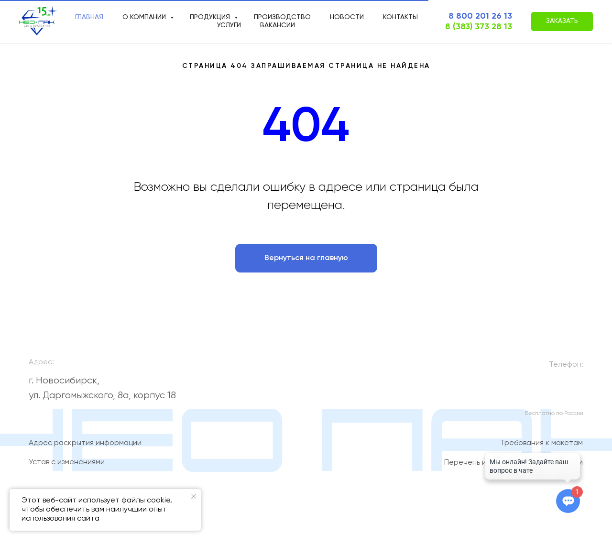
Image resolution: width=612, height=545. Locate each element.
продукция (211, 17)
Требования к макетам (541, 447)
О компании (145, 17)
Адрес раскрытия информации (85, 447)
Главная (89, 17)
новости (347, 17)
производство (282, 17)
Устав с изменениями (67, 466)
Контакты (400, 17)
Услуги (229, 25)
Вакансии (277, 25)
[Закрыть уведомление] (193, 496)
